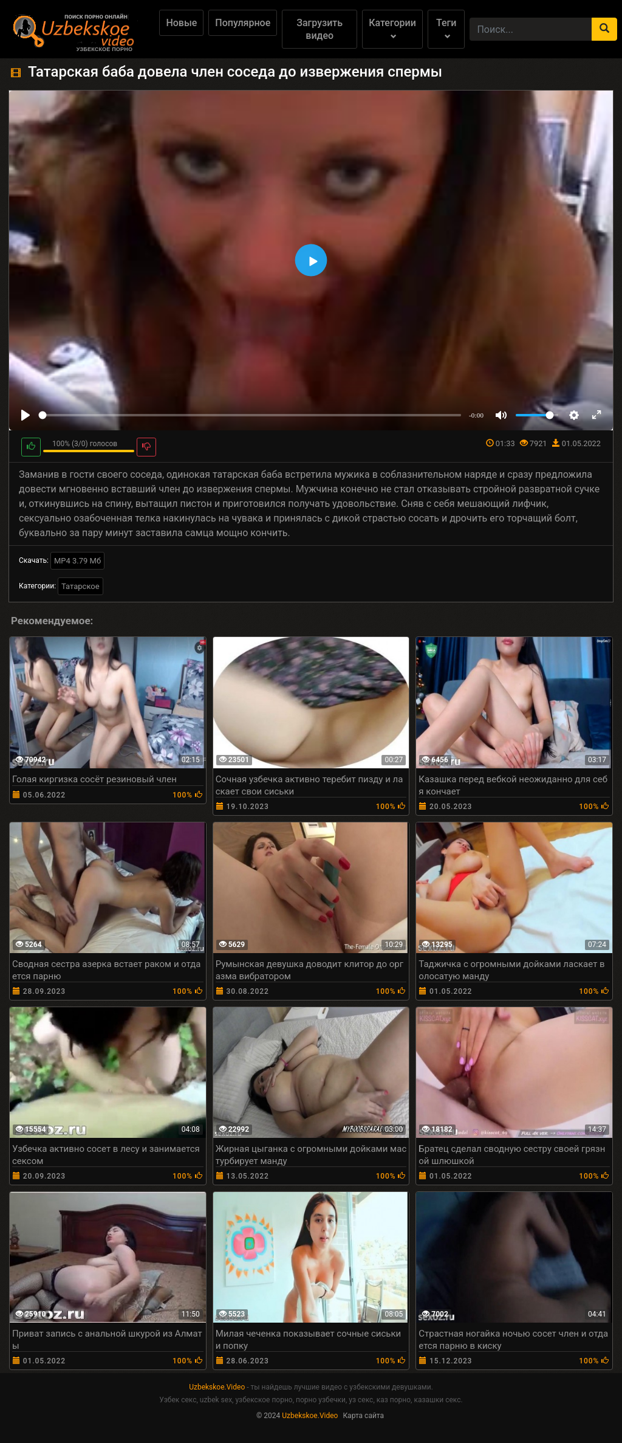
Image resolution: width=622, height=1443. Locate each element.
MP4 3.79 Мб (77, 560)
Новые (181, 23)
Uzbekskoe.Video (217, 1387)
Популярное (242, 23)
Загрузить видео (319, 29)
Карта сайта (363, 1415)
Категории (392, 28)
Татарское (80, 586)
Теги (446, 28)
